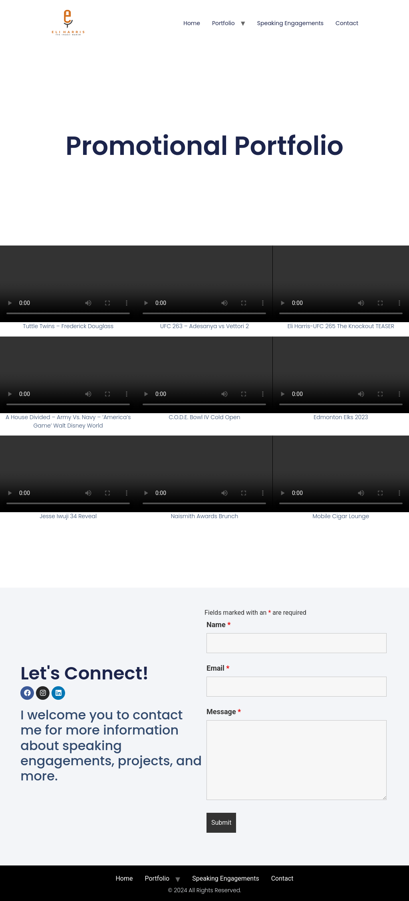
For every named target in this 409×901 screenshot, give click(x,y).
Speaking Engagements (290, 23)
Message (223, 712)
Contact (347, 23)
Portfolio (223, 23)
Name (218, 625)
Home (191, 23)
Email (218, 668)
